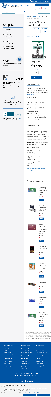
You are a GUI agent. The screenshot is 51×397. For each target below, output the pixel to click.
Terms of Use (24, 392)
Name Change (7, 363)
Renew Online (7, 350)
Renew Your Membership (42, 355)
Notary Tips (24, 366)
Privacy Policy (39, 363)
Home (28, 16)
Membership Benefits (41, 352)
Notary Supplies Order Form (11, 365)
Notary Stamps (7, 29)
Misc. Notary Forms (8, 366)
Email (44, 28)
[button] (42, 5)
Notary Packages (7, 34)
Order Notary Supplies (27, 352)
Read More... (31, 94)
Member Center (40, 350)
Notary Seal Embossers (9, 36)
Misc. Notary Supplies (8, 48)
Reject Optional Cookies (43, 395)
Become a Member (40, 354)
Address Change (8, 361)
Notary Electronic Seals (9, 31)
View (41, 199)
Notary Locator (25, 363)
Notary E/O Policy (8, 354)
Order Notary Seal (25, 350)
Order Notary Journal (26, 354)
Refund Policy (39, 366)
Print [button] (44, 31)
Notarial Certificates (8, 46)
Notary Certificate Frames (9, 43)
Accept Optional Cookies (29, 395)
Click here (19, 118)
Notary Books (6, 39)
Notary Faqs (24, 361)
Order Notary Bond (26, 355)
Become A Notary (25, 365)
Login (37, 348)
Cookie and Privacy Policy (34, 392)
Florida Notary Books (36, 16)
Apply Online (7, 348)
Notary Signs (6, 41)
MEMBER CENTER (44, 12)
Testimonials (24, 368)
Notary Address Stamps (9, 51)
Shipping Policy (40, 365)
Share (36, 28)
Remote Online (7, 352)
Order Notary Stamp (26, 348)
